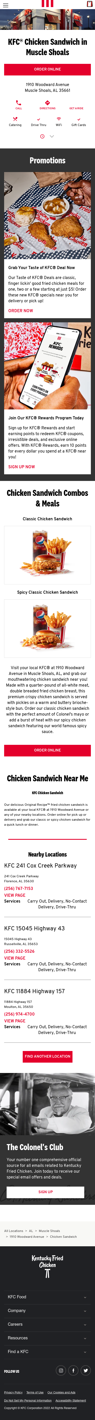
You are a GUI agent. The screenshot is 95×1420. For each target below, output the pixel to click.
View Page (14, 896)
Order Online (47, 70)
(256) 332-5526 (19, 952)
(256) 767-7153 (18, 889)
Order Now (20, 311)
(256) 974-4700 (19, 1014)
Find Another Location (47, 1057)
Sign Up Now (21, 467)
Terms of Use (35, 1392)
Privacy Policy (13, 1392)
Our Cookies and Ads (61, 1392)
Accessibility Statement (71, 1400)
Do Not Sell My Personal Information (28, 1400)
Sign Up (45, 1192)
